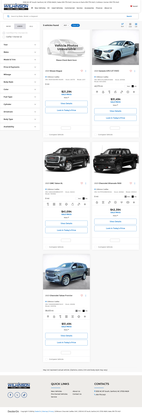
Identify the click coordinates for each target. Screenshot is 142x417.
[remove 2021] (66, 25)
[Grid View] (129, 25)
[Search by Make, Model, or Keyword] (68, 16)
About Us (76, 391)
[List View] (136, 25)
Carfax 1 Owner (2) (14, 37)
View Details (66, 103)
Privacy (51, 411)
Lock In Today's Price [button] (66, 110)
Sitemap (45, 411)
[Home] (32, 8)
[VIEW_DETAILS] (66, 47)
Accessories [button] (89, 8)
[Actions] (86, 71)
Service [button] (80, 8)
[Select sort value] (123, 25)
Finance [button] (99, 8)
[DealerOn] (13, 411)
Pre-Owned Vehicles (59, 394)
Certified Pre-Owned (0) (17, 33)
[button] (136, 47)
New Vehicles (56, 391)
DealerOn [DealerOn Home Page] (38, 411)
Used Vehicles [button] (57, 8)
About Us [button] (108, 8)
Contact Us (77, 394)
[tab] (8, 26)
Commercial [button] (70, 8)
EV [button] (48, 8)
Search (129, 16)
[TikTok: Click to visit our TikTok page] (24, 395)
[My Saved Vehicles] (134, 6)
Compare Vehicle (56, 135)
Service (54, 397)
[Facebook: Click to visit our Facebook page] (10, 395)
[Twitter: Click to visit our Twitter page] (17, 395)
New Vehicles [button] (40, 8)
